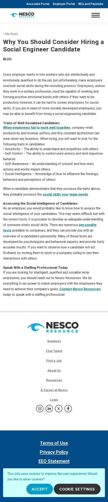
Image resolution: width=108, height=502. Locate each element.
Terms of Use (54, 443)
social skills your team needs (65, 194)
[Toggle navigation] (95, 15)
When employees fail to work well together (36, 128)
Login (54, 400)
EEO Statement (54, 461)
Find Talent (54, 351)
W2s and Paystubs (90, 4)
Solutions (54, 341)
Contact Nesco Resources (80, 289)
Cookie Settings (77, 489)
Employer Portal (64, 4)
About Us (54, 370)
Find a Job (54, 361)
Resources (54, 380)
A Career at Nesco (54, 390)
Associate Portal (37, 4)
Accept (40, 489)
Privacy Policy (54, 452)
